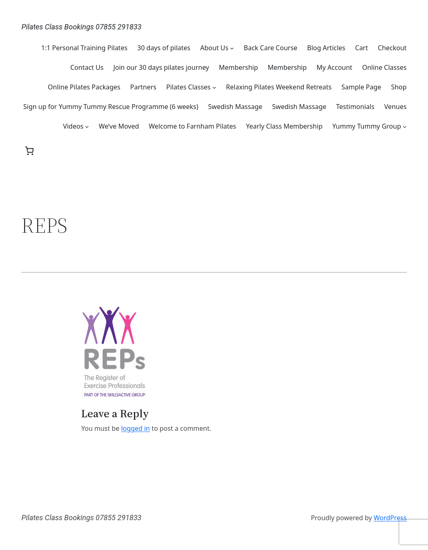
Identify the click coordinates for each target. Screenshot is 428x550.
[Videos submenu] (87, 126)
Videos (73, 126)
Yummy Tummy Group (366, 126)
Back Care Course (270, 47)
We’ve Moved (119, 126)
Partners (143, 86)
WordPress (390, 517)
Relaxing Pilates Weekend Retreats (279, 86)
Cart (361, 47)
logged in (135, 428)
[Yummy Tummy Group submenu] (405, 126)
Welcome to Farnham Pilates (192, 126)
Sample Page (361, 86)
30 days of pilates (163, 47)
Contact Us (86, 67)
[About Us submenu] (232, 48)
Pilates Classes (188, 86)
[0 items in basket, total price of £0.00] (29, 150)
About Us (214, 47)
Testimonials (355, 106)
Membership (238, 67)
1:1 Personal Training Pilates (84, 47)
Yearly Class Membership (284, 126)
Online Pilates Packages (84, 86)
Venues (395, 106)
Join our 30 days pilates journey (161, 67)
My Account (334, 67)
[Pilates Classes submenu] (214, 87)
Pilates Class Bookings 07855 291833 (81, 26)
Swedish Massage (235, 106)
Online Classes (384, 67)
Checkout (392, 47)
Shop (398, 86)
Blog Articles (326, 47)
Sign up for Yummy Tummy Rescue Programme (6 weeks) (110, 106)
